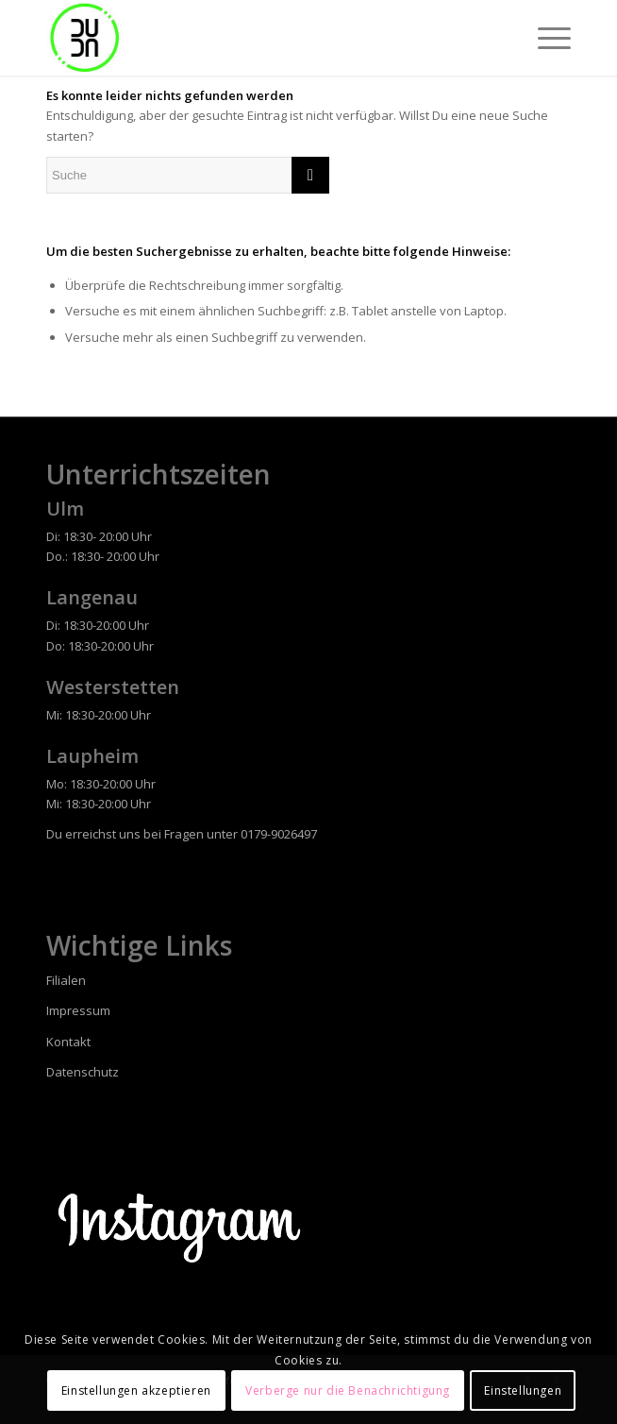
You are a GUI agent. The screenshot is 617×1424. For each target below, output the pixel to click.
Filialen (66, 980)
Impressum (78, 1010)
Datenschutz (82, 1071)
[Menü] (545, 38)
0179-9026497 (279, 833)
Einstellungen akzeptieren (136, 1390)
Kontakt (68, 1041)
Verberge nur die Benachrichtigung (347, 1390)
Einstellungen (522, 1390)
